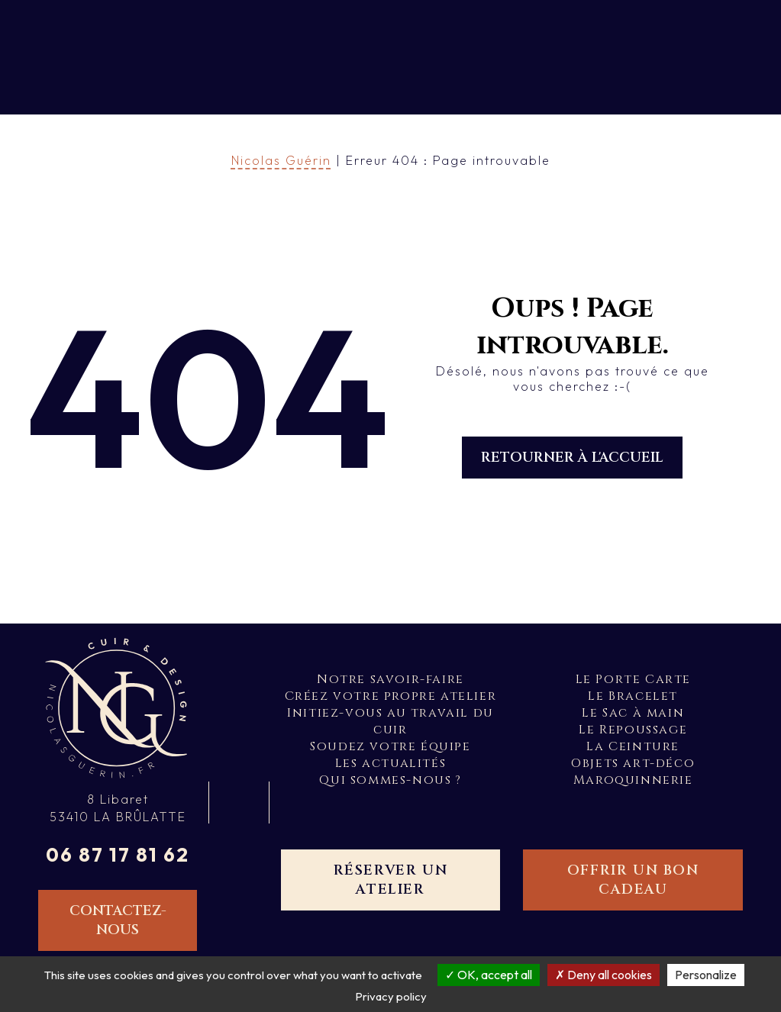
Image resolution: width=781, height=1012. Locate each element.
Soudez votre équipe (390, 746)
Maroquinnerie (633, 780)
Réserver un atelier (391, 880)
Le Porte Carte (633, 679)
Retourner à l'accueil (572, 457)
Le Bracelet (633, 696)
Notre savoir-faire (390, 679)
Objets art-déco (633, 763)
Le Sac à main (633, 712)
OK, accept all (488, 974)
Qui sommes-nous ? (390, 780)
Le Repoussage (633, 729)
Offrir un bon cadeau (633, 880)
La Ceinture (632, 746)
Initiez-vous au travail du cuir (390, 721)
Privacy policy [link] (391, 996)
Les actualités (390, 763)
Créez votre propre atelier (391, 696)
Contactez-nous (117, 920)
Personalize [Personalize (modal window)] (706, 974)
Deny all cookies (603, 974)
